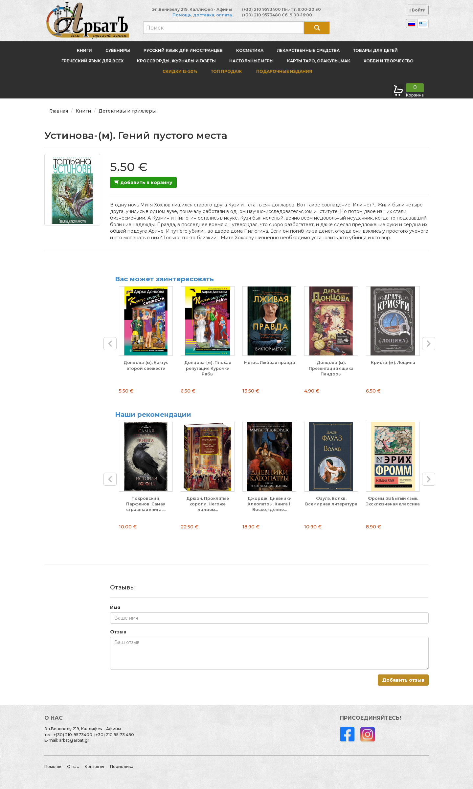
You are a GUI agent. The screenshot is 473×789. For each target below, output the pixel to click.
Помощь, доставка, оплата (202, 14)
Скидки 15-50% (180, 71)
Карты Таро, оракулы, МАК (318, 60)
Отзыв (118, 632)
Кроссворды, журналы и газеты (176, 60)
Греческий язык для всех (92, 60)
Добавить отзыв (403, 680)
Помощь (52, 766)
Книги (84, 50)
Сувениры (117, 50)
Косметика (249, 50)
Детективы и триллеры (127, 111)
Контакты (94, 766)
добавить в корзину (143, 182)
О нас (73, 766)
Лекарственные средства (308, 50)
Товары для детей (375, 50)
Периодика (121, 766)
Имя (115, 607)
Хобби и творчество (389, 60)
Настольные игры (251, 60)
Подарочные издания (283, 71)
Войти (418, 10)
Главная (58, 111)
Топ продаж (226, 71)
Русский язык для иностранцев (183, 50)
